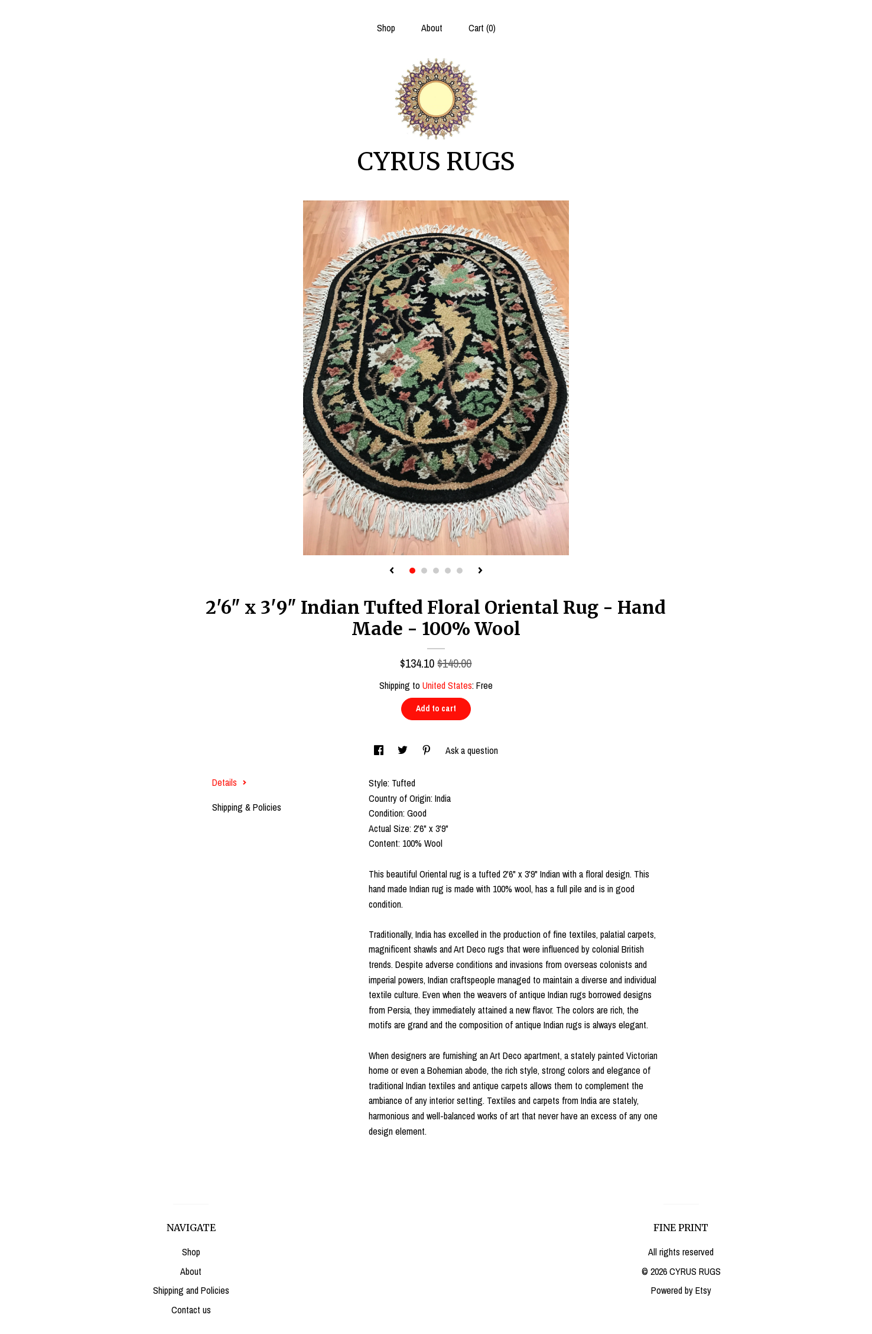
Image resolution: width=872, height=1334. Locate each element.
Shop (386, 27)
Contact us (191, 1309)
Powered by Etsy (681, 1290)
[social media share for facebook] (380, 750)
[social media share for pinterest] (428, 750)
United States (447, 685)
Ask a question (471, 750)
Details (229, 782)
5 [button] (460, 571)
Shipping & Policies (246, 807)
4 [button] (448, 571)
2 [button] (424, 571)
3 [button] (436, 571)
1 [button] (412, 571)
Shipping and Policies (191, 1290)
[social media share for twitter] (404, 750)
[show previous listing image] (392, 571)
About (431, 27)
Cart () (482, 27)
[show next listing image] (480, 571)
